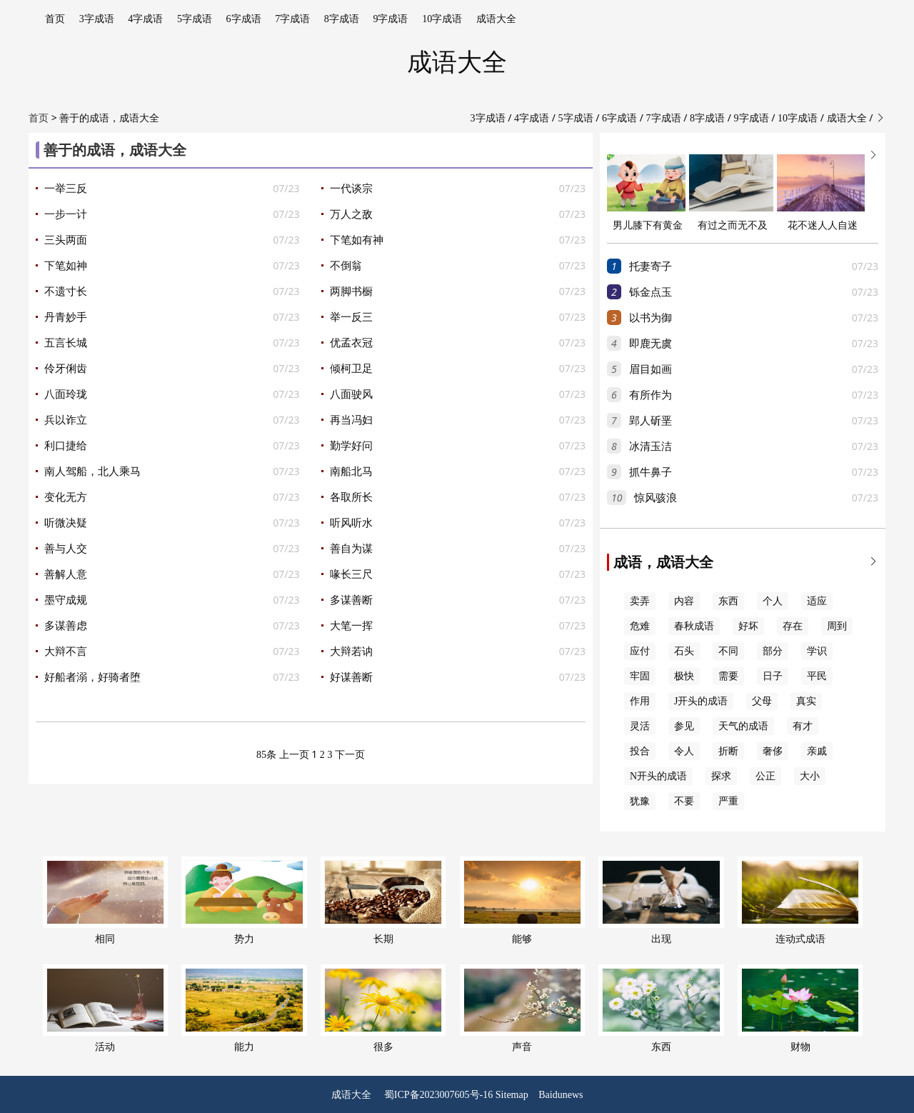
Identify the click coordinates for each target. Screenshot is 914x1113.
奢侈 (773, 751)
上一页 (294, 754)
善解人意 (65, 574)
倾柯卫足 (351, 368)
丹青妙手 (65, 317)
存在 (793, 626)
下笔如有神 (356, 240)
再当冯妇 (351, 420)
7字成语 (292, 19)
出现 (660, 900)
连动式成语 (800, 900)
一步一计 (65, 214)
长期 (383, 900)
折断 (728, 751)
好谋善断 (351, 677)
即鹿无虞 (650, 343)
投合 (640, 751)
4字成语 (145, 19)
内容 (684, 601)
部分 (773, 651)
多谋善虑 (65, 626)
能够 (522, 900)
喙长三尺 (351, 574)
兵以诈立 (65, 420)
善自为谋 (351, 548)
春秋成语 (694, 626)
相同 (105, 900)
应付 (640, 651)
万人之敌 (351, 214)
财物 (800, 1008)
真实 (806, 701)
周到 (837, 626)
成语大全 (496, 19)
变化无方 (65, 497)
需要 (728, 676)
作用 (640, 701)
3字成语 (96, 19)
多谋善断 (351, 600)
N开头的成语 (658, 776)
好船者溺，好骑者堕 (92, 677)
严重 (728, 801)
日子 (773, 676)
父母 (762, 701)
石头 (684, 651)
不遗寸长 (65, 291)
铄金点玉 (650, 292)
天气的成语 (743, 726)
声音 (522, 1008)
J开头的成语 (701, 701)
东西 (728, 601)
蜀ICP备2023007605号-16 (438, 1094)
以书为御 (650, 318)
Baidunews (560, 1094)
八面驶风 (351, 394)
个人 (773, 601)
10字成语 (442, 19)
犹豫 (640, 801)
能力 (243, 1008)
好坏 (748, 626)
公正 (765, 776)
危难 (640, 626)
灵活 (640, 726)
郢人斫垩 (650, 420)
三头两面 (65, 240)
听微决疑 (65, 523)
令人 (684, 751)
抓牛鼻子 (650, 472)
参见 (684, 726)
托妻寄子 (650, 266)
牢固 (640, 676)
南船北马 (351, 471)
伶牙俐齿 (65, 368)
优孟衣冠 (351, 343)
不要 (684, 801)
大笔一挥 (351, 626)
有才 (803, 726)
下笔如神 (65, 265)
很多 (383, 1008)
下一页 (350, 754)
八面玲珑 (65, 394)
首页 (55, 19)
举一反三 (351, 317)
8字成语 (341, 19)
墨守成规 (65, 600)
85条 (266, 754)
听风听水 (351, 523)
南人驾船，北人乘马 (92, 471)
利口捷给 (65, 445)
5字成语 (194, 19)
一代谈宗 (351, 188)
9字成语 (390, 19)
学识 (817, 651)
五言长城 (65, 343)
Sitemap (512, 1094)
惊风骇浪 (655, 498)
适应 (817, 601)
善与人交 (65, 548)
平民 (817, 676)
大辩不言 (65, 651)
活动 (105, 1008)
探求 (721, 776)
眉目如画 (650, 369)
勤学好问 (351, 445)
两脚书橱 (351, 291)
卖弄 (640, 601)
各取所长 (351, 497)
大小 (810, 776)
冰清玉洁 (650, 446)
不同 (728, 651)
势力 (243, 900)
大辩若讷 (351, 651)
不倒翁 (346, 265)
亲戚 (817, 751)
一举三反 (65, 188)
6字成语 (243, 19)
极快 (684, 676)
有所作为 (650, 395)
